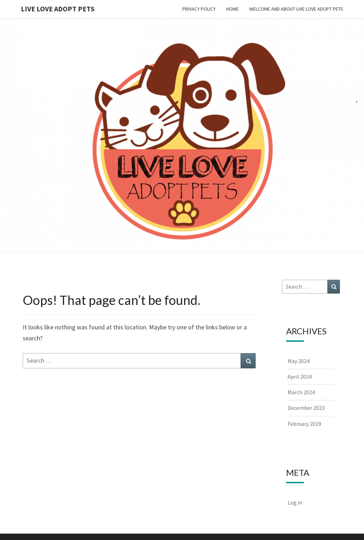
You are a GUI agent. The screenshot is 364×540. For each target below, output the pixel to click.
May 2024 (298, 360)
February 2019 (304, 423)
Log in (295, 502)
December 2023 (306, 407)
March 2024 (301, 392)
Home (232, 9)
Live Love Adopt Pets (58, 8)
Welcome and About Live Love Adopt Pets (296, 9)
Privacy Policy (199, 9)
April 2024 (300, 376)
